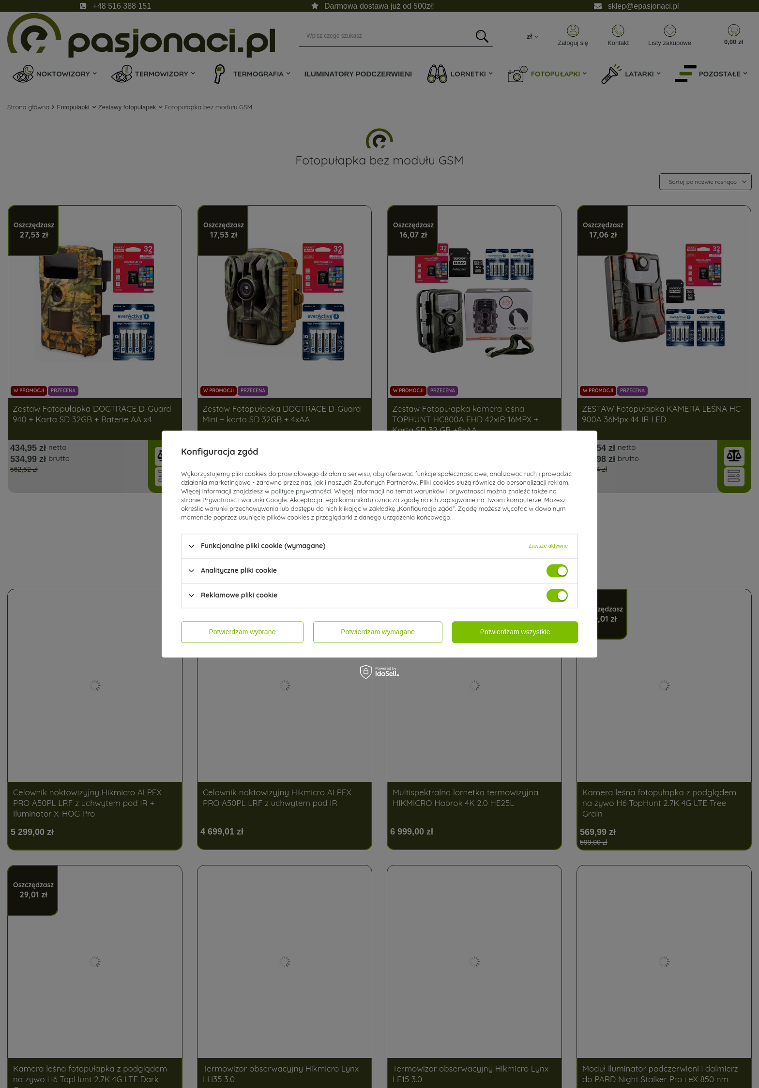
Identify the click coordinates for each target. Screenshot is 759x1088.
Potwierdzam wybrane (242, 632)
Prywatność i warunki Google (244, 500)
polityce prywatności (301, 491)
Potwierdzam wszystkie (515, 632)
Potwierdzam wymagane (378, 632)
